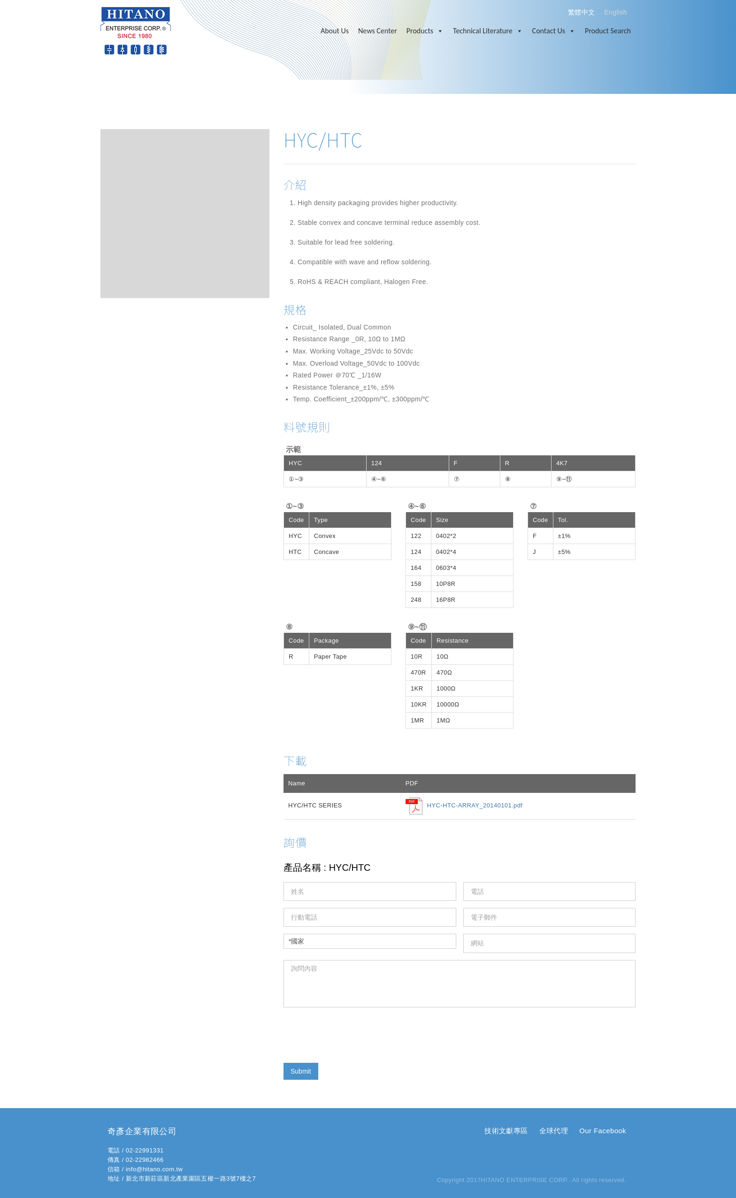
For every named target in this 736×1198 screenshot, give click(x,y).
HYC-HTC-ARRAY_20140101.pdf (475, 805)
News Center (377, 30)
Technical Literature (488, 31)
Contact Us (553, 31)
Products (425, 31)
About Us (335, 30)
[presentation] (355, 1032)
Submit (301, 1071)
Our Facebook (602, 1131)
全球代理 (553, 1131)
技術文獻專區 (506, 1131)
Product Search (608, 30)
